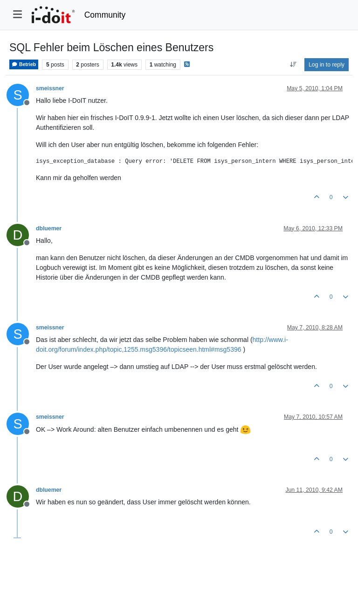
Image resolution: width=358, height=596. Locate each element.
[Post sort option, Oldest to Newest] (293, 64)
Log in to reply (326, 64)
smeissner (50, 88)
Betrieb (24, 64)
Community (105, 15)
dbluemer (49, 228)
